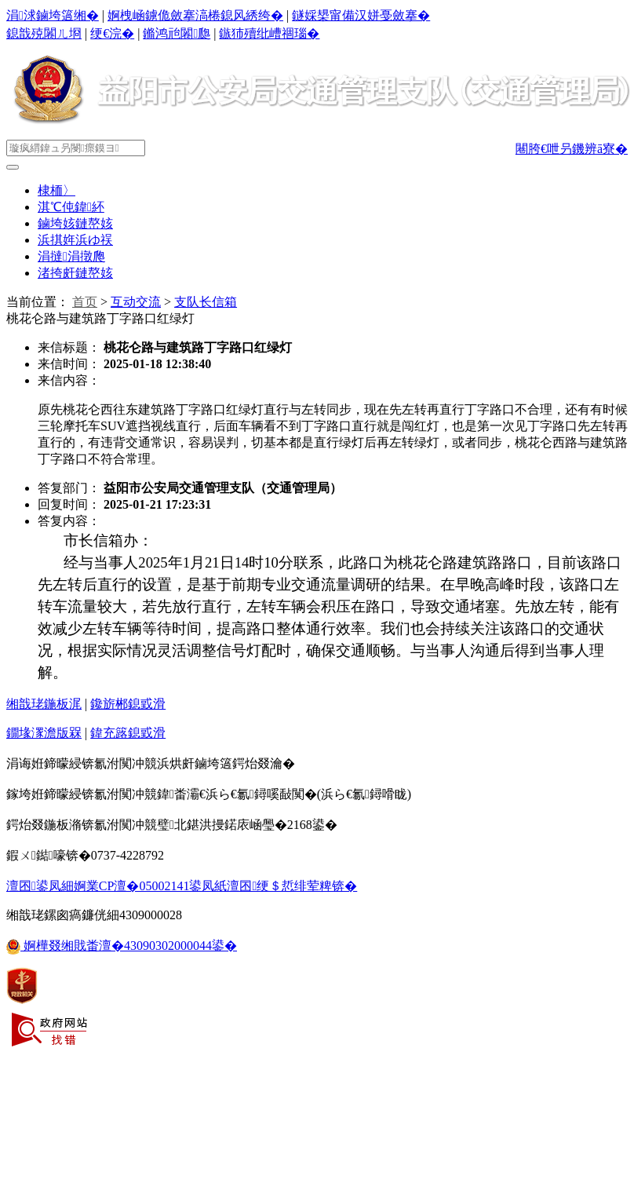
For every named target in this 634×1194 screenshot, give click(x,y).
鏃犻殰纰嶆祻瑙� (269, 33)
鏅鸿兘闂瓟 (176, 33)
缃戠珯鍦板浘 (44, 703)
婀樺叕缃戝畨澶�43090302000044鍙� (121, 945)
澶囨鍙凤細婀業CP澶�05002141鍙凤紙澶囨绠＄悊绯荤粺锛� (181, 886)
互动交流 (136, 302)
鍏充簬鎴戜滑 (128, 732)
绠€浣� (112, 33)
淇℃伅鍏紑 (71, 207)
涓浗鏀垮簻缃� (52, 15)
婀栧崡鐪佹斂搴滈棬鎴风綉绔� (195, 15)
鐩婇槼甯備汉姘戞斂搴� (361, 15)
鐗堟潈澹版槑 (44, 732)
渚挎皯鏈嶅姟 (75, 272)
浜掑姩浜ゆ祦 (75, 239)
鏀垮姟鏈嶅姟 (75, 223)
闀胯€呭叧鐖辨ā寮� (572, 148)
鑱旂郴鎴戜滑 (128, 703)
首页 (84, 302)
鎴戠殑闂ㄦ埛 (44, 33)
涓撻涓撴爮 (71, 256)
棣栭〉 (56, 190)
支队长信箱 (205, 302)
